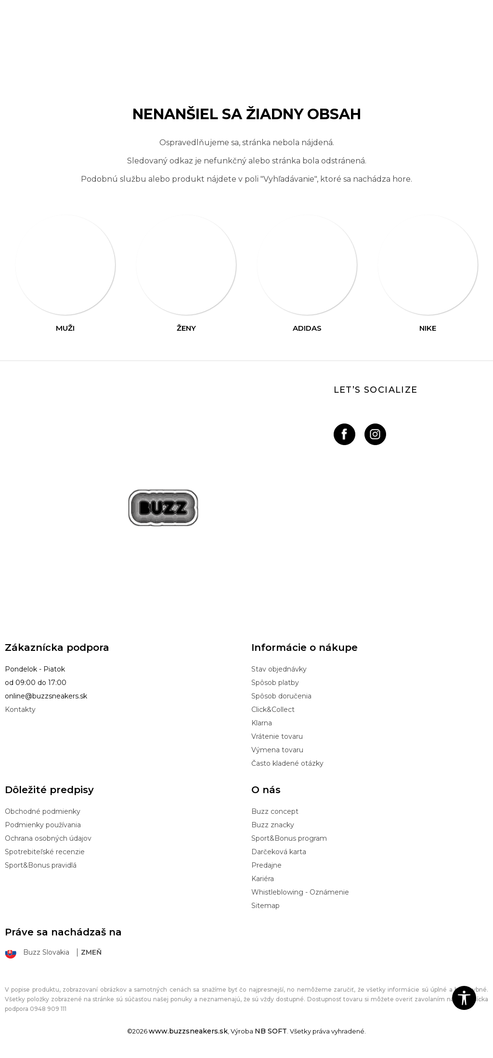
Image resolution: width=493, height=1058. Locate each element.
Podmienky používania (43, 825)
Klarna (261, 723)
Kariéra (262, 878)
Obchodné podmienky (42, 811)
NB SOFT (271, 1031)
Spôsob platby (275, 682)
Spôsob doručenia (281, 696)
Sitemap (265, 905)
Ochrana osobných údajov (48, 838)
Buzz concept (274, 811)
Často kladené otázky (287, 763)
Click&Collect (273, 709)
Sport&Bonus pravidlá (41, 865)
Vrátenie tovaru (277, 736)
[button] (464, 998)
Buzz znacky (272, 825)
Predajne (266, 865)
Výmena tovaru (277, 750)
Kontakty (20, 709)
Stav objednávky (279, 669)
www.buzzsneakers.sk (188, 1031)
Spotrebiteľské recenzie (45, 851)
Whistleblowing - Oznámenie (300, 892)
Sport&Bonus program (289, 838)
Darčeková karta (278, 851)
